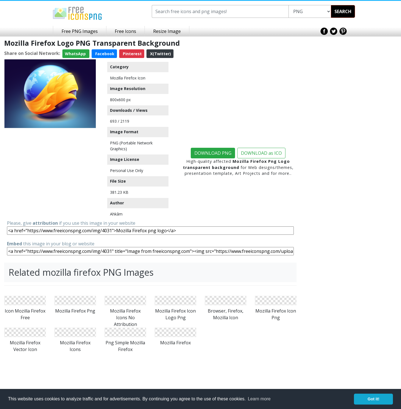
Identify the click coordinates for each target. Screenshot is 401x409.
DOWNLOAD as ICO (261, 153)
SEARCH (342, 11)
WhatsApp (76, 53)
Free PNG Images (80, 31)
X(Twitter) (160, 53)
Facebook (104, 53)
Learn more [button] (259, 398)
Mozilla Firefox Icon (127, 78)
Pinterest (132, 53)
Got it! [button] (373, 399)
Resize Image (167, 31)
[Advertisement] (50, 165)
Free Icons (125, 31)
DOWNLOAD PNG (212, 153)
